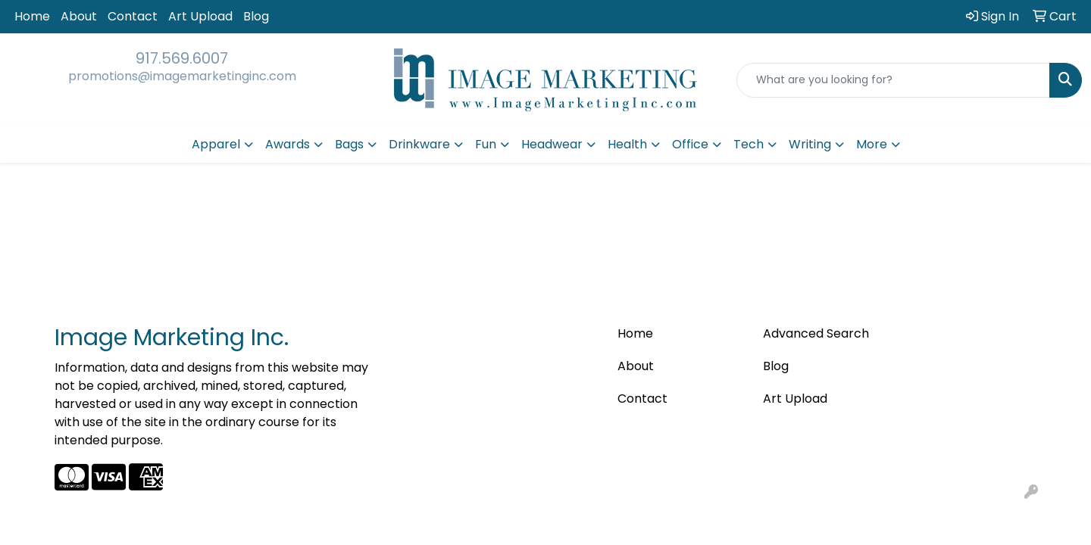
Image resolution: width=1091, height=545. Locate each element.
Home (32, 16)
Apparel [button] (216, 144)
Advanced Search (816, 333)
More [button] (871, 144)
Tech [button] (748, 144)
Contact (133, 16)
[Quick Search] (893, 80)
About (79, 16)
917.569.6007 (182, 58)
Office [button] (690, 144)
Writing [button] (810, 144)
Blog (256, 16)
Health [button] (627, 144)
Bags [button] (349, 144)
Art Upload (200, 16)
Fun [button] (485, 144)
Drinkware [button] (419, 144)
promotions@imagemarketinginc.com (182, 76)
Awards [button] (287, 144)
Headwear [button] (552, 144)
